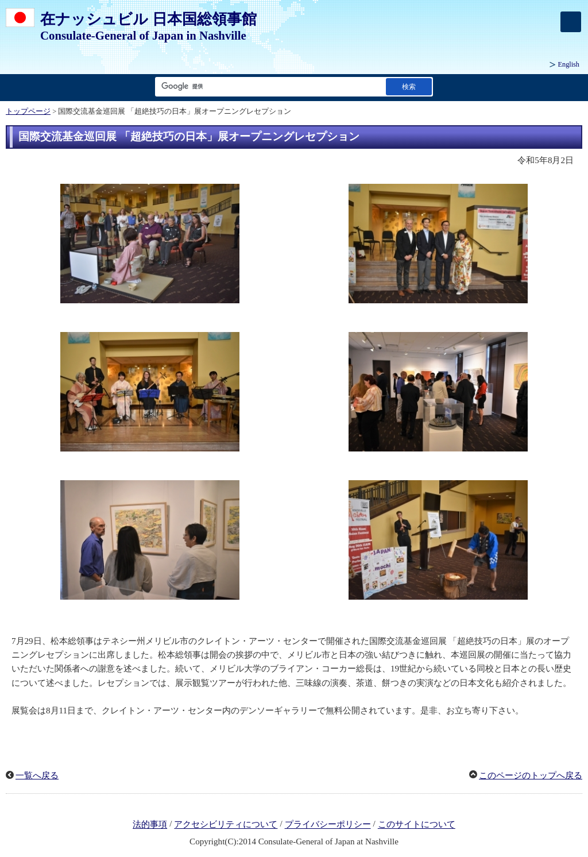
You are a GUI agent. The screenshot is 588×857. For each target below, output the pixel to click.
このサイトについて (416, 824)
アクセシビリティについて (225, 824)
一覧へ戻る (37, 775)
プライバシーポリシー (328, 824)
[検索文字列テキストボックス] (268, 86)
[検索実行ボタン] (409, 86)
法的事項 (150, 824)
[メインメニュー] (570, 21)
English (568, 64)
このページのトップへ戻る (530, 775)
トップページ (28, 111)
